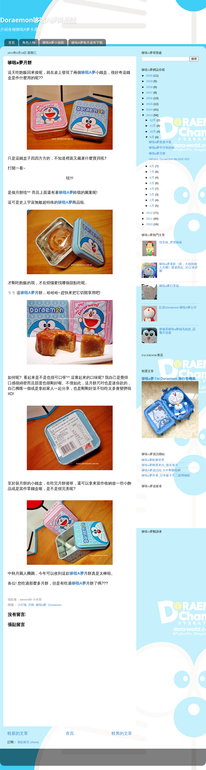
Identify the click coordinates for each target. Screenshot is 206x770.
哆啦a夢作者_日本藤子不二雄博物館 (166, 475)
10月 (153, 131)
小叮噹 (22, 605)
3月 (152, 194)
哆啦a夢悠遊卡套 (160, 142)
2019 (149, 81)
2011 (149, 218)
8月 (152, 166)
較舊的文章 (122, 733)
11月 (153, 125)
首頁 (11, 42)
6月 (152, 177)
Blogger (120, 759)
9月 (152, 137)
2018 (149, 87)
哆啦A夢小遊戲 (53, 42)
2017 (149, 92)
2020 (149, 75)
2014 (149, 109)
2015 (149, 104)
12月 (153, 120)
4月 (152, 188)
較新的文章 (18, 733)
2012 (149, 212)
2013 (149, 115)
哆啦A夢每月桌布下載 (87, 42)
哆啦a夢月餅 (157, 153)
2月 (152, 200)
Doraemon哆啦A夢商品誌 (38, 19)
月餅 (31, 605)
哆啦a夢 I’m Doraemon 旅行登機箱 (168, 378)
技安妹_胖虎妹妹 (170, 242)
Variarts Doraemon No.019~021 (169, 159)
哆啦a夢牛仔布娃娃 (162, 147)
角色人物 (28, 42)
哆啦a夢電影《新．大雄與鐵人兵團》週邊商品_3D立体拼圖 (178, 267)
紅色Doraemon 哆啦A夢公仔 (178, 307)
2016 (149, 98)
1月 (152, 205)
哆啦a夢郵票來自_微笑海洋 (160, 465)
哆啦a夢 (41, 605)
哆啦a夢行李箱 (169, 285)
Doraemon (55, 605)
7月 (152, 171)
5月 (152, 183)
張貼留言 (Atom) (28, 742)
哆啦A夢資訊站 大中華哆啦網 (161, 470)
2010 (149, 224)
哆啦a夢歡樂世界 (153, 460)
